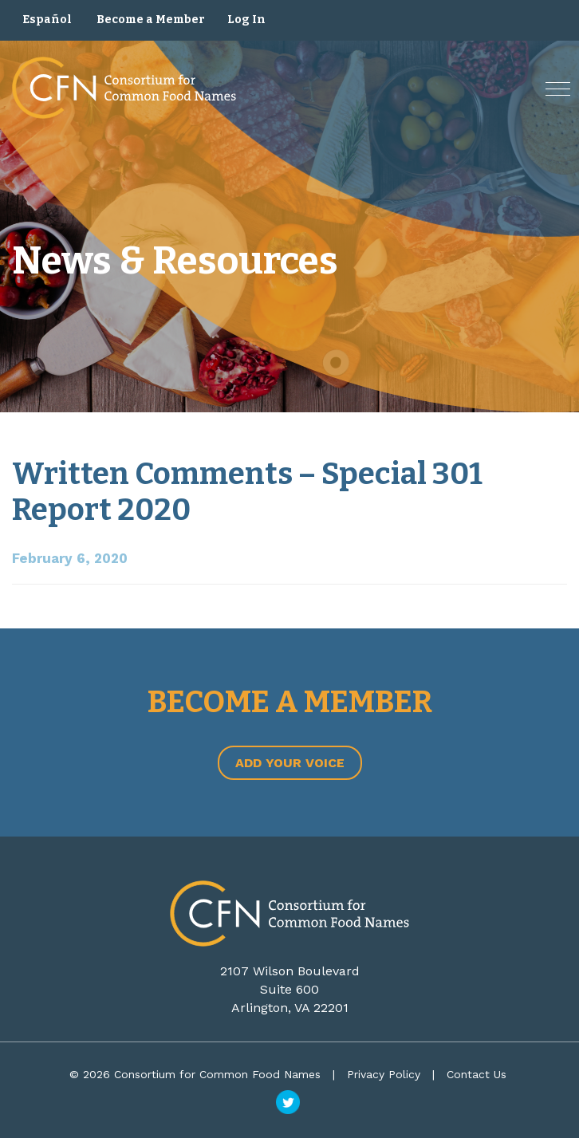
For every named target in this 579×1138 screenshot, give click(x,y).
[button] (558, 89)
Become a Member (150, 19)
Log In (246, 19)
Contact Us (476, 1074)
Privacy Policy (383, 1074)
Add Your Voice (290, 762)
